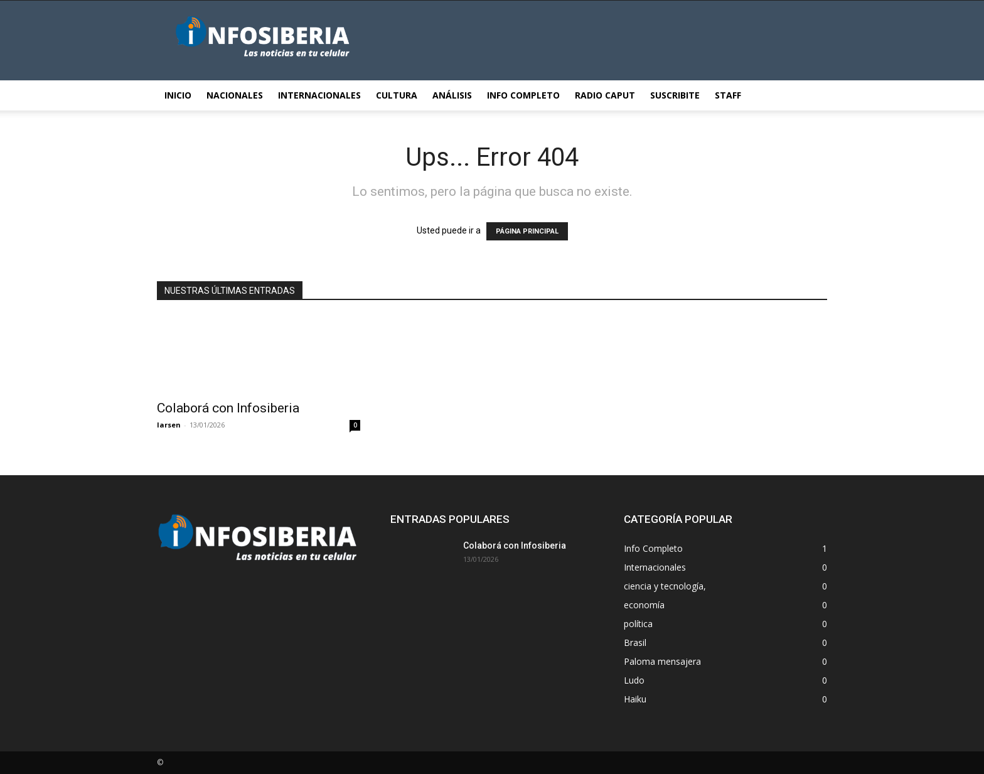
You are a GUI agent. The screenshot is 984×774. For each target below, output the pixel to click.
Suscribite (675, 95)
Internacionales (319, 95)
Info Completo (523, 95)
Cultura (396, 95)
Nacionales (234, 95)
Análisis (452, 95)
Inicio (177, 95)
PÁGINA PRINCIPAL (527, 231)
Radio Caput (605, 95)
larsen (169, 424)
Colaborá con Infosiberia (228, 408)
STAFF (728, 95)
